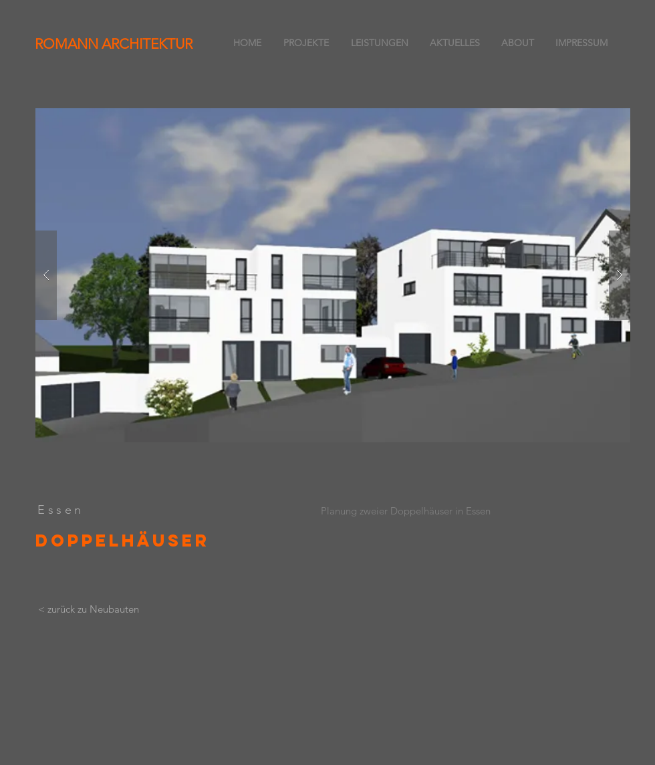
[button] (332, 275)
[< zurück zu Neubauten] (88, 609)
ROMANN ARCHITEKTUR (113, 43)
